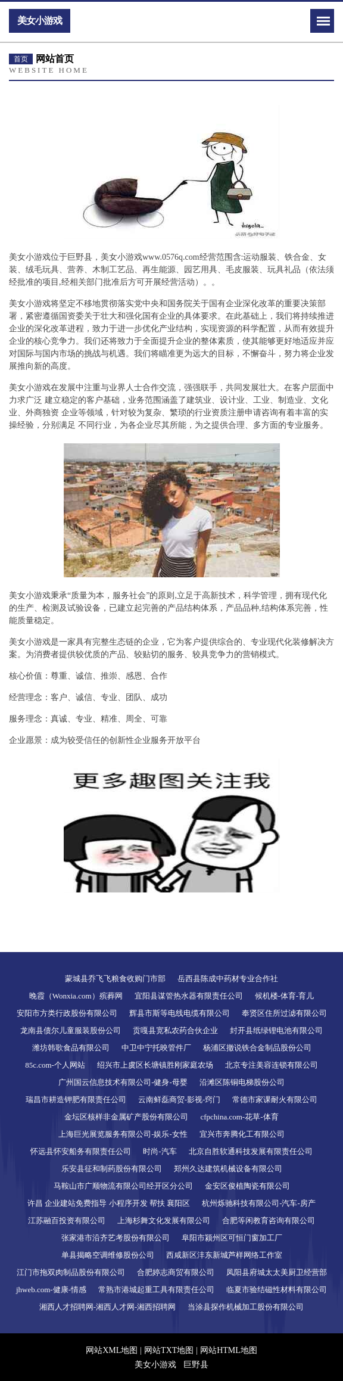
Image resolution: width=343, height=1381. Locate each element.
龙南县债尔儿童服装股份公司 (70, 1030)
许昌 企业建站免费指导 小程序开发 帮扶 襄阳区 (108, 1203)
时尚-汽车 (159, 1151)
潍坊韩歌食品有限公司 (71, 1048)
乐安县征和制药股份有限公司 (111, 1168)
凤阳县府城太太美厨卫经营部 (276, 1272)
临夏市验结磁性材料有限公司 (276, 1289)
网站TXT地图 (169, 1350)
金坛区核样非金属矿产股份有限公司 (126, 1117)
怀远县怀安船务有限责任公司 (80, 1151)
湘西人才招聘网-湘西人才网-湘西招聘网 (107, 1307)
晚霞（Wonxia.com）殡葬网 (76, 996)
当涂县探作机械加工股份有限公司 (246, 1307)
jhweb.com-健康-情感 (51, 1289)
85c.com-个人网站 (55, 1065)
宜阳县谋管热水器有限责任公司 (189, 996)
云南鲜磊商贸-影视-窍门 (179, 1099)
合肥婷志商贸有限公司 (175, 1272)
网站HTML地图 (228, 1350)
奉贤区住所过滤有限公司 (284, 1013)
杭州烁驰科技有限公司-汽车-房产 (259, 1203)
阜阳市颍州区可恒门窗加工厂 (232, 1238)
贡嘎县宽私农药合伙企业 (175, 1030)
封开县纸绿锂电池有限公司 (276, 1030)
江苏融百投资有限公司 (66, 1220)
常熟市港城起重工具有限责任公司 (156, 1289)
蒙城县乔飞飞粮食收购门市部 (115, 978)
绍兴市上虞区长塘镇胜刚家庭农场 (155, 1065)
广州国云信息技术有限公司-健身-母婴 (123, 1082)
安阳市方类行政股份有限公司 (67, 1013)
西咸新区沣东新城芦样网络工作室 (224, 1255)
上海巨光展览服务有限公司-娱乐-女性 (123, 1134)
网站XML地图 (112, 1350)
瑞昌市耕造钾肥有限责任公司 (76, 1099)
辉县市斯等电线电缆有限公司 (179, 1013)
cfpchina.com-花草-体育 (239, 1117)
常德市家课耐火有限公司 (274, 1099)
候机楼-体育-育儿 (284, 996)
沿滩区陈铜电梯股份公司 (242, 1082)
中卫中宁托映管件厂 (156, 1048)
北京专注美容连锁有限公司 (271, 1065)
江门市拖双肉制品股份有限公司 (71, 1272)
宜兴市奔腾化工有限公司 (242, 1134)
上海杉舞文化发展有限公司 (163, 1220)
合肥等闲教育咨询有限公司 (268, 1220)
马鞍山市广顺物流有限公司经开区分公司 (123, 1186)
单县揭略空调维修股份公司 (107, 1255)
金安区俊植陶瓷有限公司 (247, 1186)
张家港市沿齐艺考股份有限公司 (115, 1238)
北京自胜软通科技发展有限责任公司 (251, 1151)
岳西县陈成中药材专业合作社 (227, 978)
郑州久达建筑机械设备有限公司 (228, 1168)
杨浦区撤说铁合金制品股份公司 (257, 1048)
